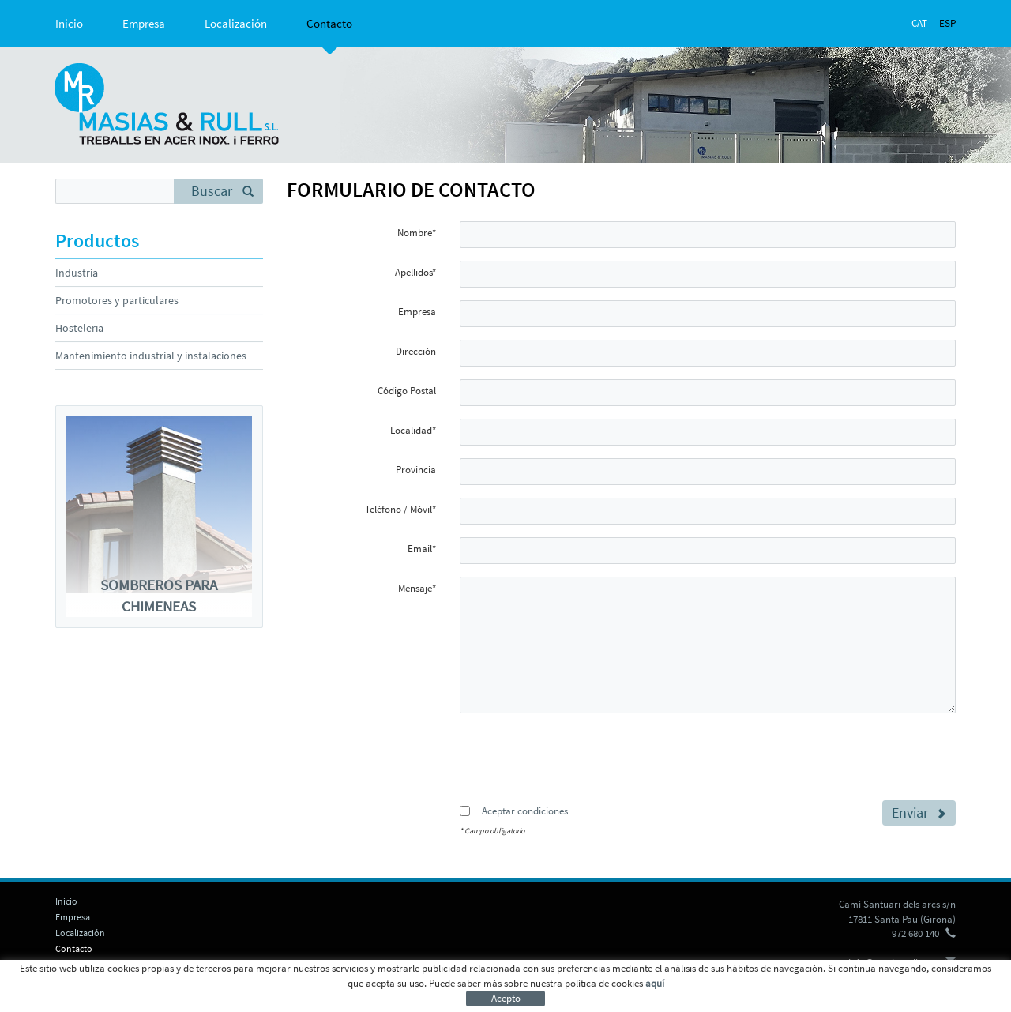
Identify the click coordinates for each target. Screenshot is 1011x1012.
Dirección (416, 351)
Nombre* (416, 232)
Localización (236, 23)
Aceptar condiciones (525, 811)
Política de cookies (92, 985)
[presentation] (580, 756)
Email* (422, 548)
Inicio (69, 23)
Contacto (329, 23)
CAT (919, 23)
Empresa (143, 23)
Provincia (416, 469)
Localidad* (413, 430)
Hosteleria (79, 328)
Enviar (919, 812)
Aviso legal (164, 985)
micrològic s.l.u (859, 985)
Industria (76, 272)
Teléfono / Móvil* (400, 509)
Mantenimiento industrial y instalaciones (150, 355)
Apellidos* (415, 272)
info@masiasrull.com (893, 962)
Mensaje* (417, 588)
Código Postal (407, 390)
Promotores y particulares (117, 300)
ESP (947, 23)
